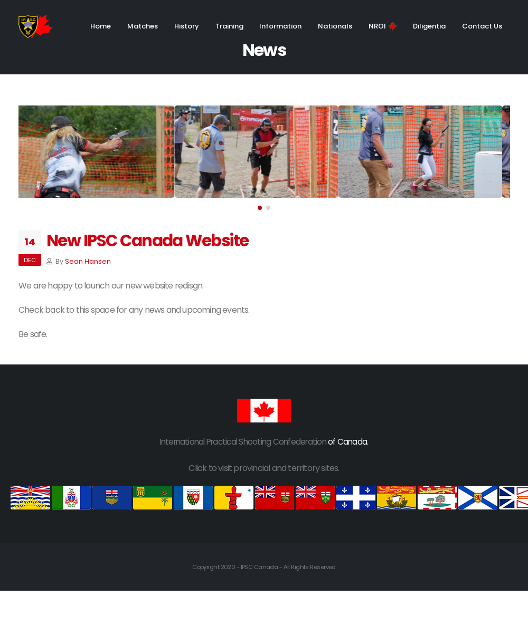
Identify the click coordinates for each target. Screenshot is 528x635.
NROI (383, 26)
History (186, 26)
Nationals (335, 26)
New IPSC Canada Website (147, 240)
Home (100, 26)
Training (229, 26)
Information (280, 26)
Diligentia (429, 26)
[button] (260, 208)
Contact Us (482, 26)
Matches (142, 26)
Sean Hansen (88, 261)
